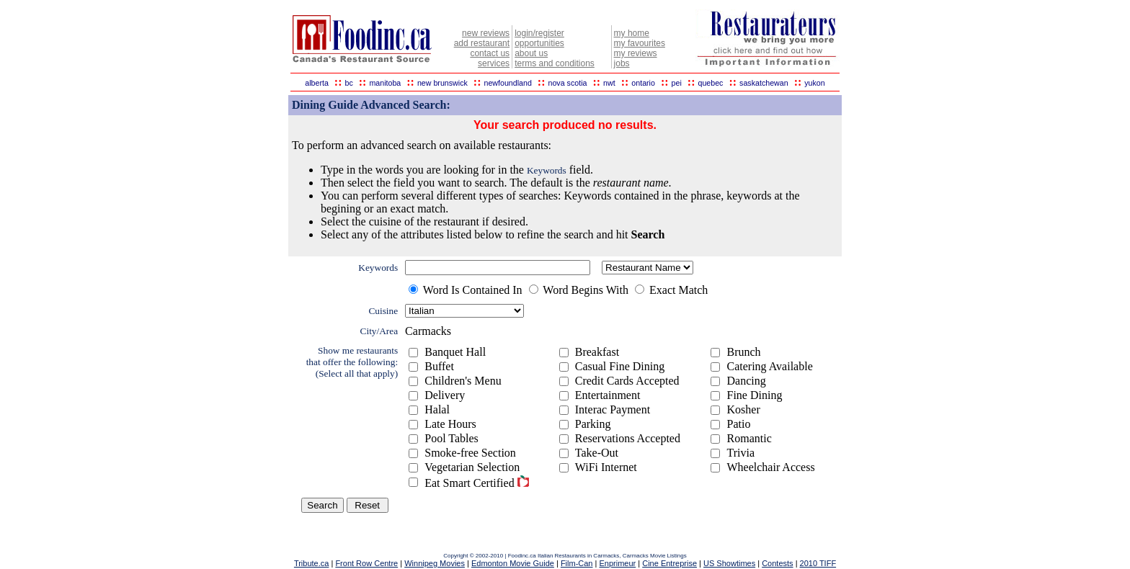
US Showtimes (729, 563)
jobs (622, 63)
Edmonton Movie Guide (512, 563)
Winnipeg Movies (434, 563)
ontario (643, 83)
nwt (609, 83)
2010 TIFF (818, 563)
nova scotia (567, 83)
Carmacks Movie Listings (655, 555)
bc (349, 83)
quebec (710, 83)
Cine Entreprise (669, 563)
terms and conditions (555, 63)
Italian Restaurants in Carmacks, (580, 555)
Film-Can (577, 563)
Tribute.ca (311, 563)
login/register (539, 33)
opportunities (539, 43)
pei (677, 83)
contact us (490, 53)
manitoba (385, 83)
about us (531, 53)
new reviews (486, 33)
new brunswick (442, 83)
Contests (777, 563)
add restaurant (482, 43)
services (494, 63)
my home (631, 33)
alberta (317, 83)
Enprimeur (617, 563)
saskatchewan (763, 83)
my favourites (639, 43)
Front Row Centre (366, 563)
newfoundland (507, 83)
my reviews (635, 53)
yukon (814, 83)
